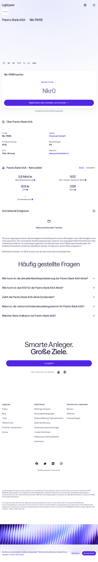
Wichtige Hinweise (42, 418)
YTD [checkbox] (19, 63)
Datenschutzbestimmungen (46, 437)
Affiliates (71, 423)
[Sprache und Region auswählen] (85, 5)
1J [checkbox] (24, 63)
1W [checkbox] (9, 63)
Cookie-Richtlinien (42, 441)
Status (5, 441)
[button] (25, 133)
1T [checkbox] (4, 63)
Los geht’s (49, 372)
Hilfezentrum (7, 432)
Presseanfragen (73, 427)
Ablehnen (75, 553)
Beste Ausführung (42, 432)
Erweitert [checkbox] (90, 168)
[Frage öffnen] (94, 288)
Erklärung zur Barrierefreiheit (46, 446)
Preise (4, 418)
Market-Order (49, 82)
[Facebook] (36, 472)
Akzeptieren (89, 553)
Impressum (39, 450)
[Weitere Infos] (94, 211)
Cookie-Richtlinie (16, 554)
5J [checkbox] (29, 63)
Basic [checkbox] (81, 168)
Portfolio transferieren (12, 437)
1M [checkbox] (13, 63)
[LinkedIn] (53, 472)
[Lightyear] (8, 5)
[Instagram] (61, 472)
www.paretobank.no (59, 153)
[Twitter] (44, 472)
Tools (4, 427)
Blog (4, 423)
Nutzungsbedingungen (44, 423)
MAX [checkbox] (34, 63)
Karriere (70, 418)
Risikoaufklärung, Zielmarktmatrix (48, 427)
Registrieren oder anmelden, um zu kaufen (49, 103)
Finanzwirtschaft (57, 136)
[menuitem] (49, 288)
